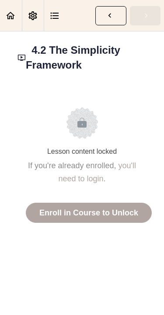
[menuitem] (33, 15)
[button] (11, 15)
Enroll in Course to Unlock (88, 212)
